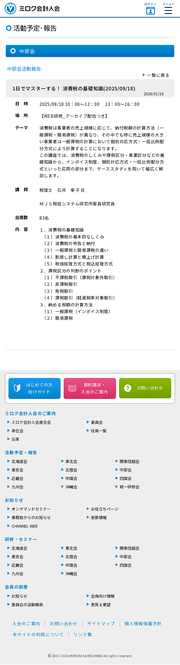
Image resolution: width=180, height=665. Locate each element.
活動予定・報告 (21, 452)
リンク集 (82, 634)
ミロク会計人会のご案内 (30, 413)
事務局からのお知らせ (31, 517)
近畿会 (17, 478)
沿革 (15, 439)
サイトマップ (101, 623)
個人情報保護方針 (143, 623)
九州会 (17, 487)
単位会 (17, 431)
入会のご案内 (26, 623)
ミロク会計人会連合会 (31, 422)
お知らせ (14, 500)
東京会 (17, 470)
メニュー (168, 8)
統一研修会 (129, 487)
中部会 (126, 470)
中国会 (71, 478)
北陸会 (71, 470)
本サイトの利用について (38, 634)
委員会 (97, 422)
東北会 (71, 461)
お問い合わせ (150, 388)
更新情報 (99, 517)
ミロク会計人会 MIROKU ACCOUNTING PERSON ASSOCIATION (32, 8)
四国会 (126, 478)
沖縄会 (71, 487)
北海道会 (19, 461)
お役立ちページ (104, 509)
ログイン (150, 4)
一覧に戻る (158, 75)
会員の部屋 (16, 587)
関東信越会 (129, 461)
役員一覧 (99, 431)
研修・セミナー (21, 539)
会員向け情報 (103, 596)
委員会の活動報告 (27, 604)
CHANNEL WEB (25, 526)
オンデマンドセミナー (31, 509)
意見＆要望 (101, 604)
